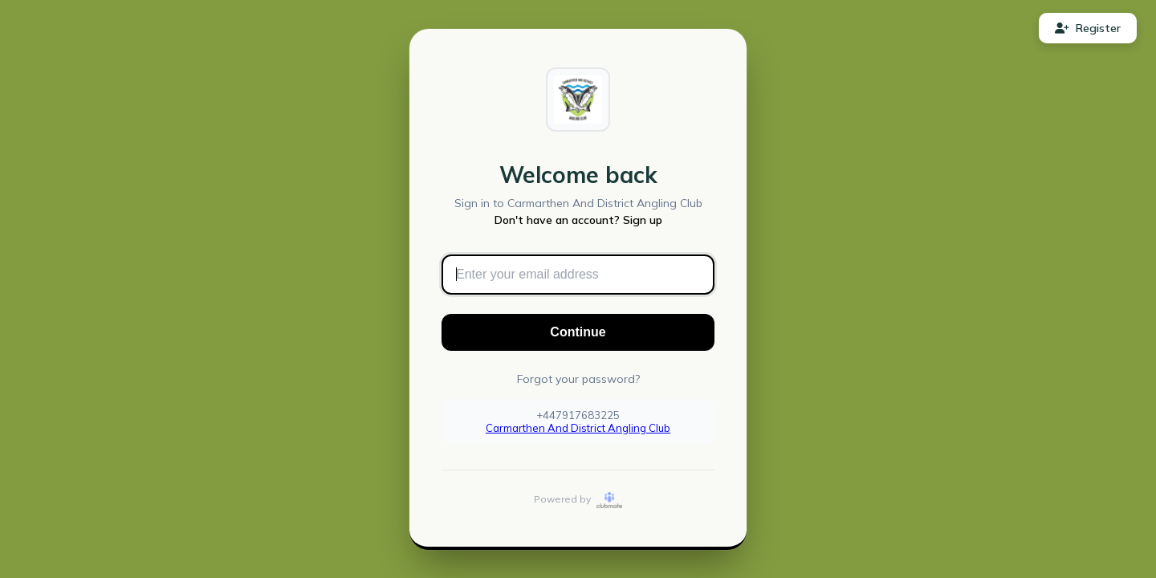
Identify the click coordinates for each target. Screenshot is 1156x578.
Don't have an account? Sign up (578, 220)
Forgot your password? (578, 379)
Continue (577, 332)
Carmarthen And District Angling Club (578, 427)
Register (1088, 28)
